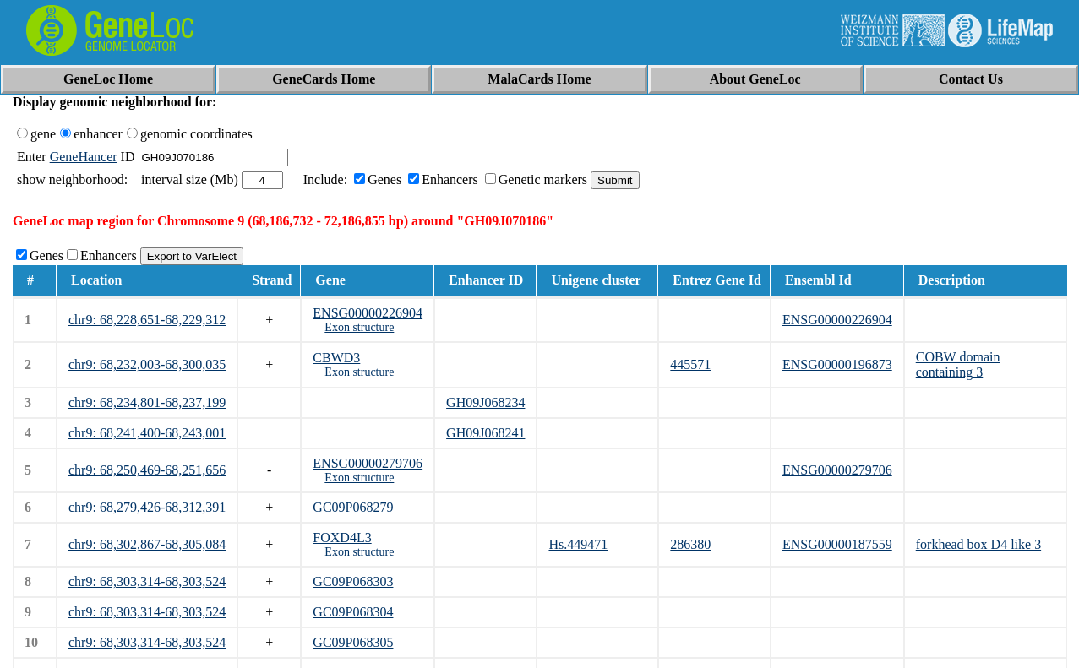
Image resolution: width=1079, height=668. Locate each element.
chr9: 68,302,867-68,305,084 (147, 544)
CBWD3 (336, 357)
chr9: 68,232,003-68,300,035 (147, 364)
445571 (690, 364)
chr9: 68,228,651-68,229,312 (147, 319)
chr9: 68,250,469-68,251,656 (147, 470)
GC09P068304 (353, 612)
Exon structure (359, 327)
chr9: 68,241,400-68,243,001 (147, 433)
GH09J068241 (485, 433)
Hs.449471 (578, 544)
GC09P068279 (353, 507)
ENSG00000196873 (837, 364)
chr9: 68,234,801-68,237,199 (147, 402)
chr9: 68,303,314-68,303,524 (147, 581)
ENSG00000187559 (837, 544)
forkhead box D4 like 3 (978, 544)
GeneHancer (83, 156)
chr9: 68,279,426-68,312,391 (147, 507)
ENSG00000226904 (367, 313)
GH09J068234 (485, 402)
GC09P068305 (353, 642)
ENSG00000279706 (367, 463)
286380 (690, 544)
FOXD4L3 (342, 537)
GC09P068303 (353, 581)
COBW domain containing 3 (958, 364)
